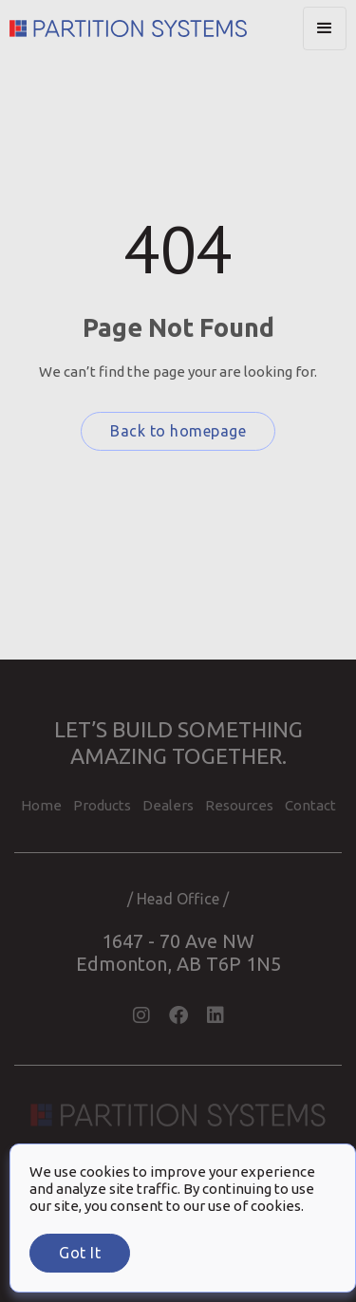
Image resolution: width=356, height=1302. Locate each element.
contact (310, 805)
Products (102, 805)
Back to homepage (178, 430)
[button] (325, 28)
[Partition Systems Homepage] (156, 29)
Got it (80, 1252)
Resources (239, 805)
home (41, 805)
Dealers (168, 805)
